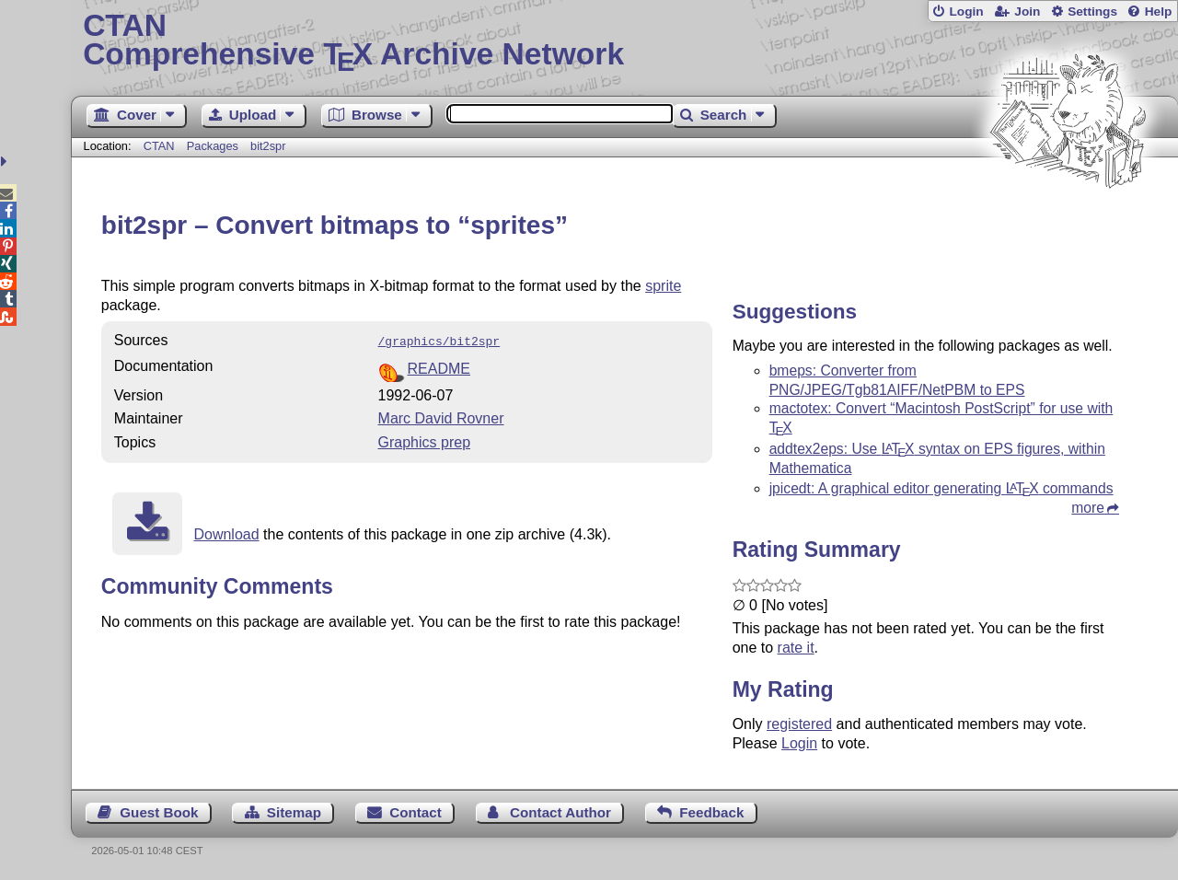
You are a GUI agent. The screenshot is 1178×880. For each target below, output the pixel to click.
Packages (214, 146)
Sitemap (294, 812)
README (439, 367)
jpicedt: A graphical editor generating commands (941, 488)
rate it (796, 647)
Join (1027, 11)
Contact (415, 812)
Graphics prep (424, 440)
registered (799, 724)
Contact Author (560, 812)
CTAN (159, 146)
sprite (663, 286)
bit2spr (267, 146)
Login (966, 11)
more (1087, 507)
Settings (1092, 11)
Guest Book (159, 812)
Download (226, 532)
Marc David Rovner (441, 416)
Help (1158, 11)
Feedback (711, 812)
